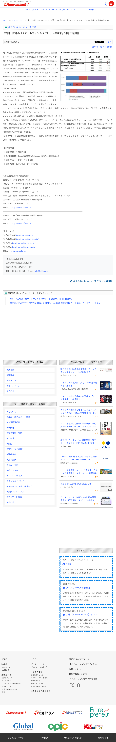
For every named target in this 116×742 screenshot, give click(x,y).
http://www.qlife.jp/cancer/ (24, 243)
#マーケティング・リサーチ (19, 486)
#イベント (11, 380)
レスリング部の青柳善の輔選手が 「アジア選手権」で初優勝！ (78, 398)
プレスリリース (18, 20)
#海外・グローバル (15, 492)
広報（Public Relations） (10, 689)
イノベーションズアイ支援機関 (83, 679)
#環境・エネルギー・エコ (18, 417)
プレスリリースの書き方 (78, 587)
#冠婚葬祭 (11, 454)
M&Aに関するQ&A (37, 683)
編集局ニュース (7, 678)
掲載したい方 (75, 669)
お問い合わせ (103, 738)
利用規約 (44, 738)
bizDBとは (5, 670)
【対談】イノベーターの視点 (11, 683)
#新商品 (10, 375)
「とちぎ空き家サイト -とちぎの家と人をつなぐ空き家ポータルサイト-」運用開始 (78, 471)
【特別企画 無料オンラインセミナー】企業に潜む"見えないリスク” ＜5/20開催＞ (58, 9)
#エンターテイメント (16, 476)
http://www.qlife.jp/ (24, 235)
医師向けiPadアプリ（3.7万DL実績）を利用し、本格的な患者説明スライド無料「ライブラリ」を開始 (55, 303)
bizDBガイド (6, 667)
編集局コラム (6, 686)
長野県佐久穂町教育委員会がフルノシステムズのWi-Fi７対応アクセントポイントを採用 (78, 412)
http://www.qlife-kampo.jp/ (24, 247)
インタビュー (6, 681)
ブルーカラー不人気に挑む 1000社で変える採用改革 (78, 384)
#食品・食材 (12, 465)
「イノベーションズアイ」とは (83, 664)
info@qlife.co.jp (41, 271)
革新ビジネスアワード (79, 659)
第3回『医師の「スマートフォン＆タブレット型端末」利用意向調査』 (41, 299)
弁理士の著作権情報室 (40, 691)
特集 (3, 692)
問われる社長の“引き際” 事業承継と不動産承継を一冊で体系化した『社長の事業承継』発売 (78, 425)
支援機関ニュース (37, 675)
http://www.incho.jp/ (17, 251)
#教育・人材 (12, 470)
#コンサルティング (15, 481)
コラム (34, 659)
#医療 (9, 444)
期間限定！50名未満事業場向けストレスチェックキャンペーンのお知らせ (78, 370)
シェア (109, 42)
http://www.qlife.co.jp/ (21, 207)
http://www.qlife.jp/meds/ (27, 239)
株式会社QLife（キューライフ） (22, 27)
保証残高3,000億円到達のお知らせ (75, 484)
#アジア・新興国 (14, 497)
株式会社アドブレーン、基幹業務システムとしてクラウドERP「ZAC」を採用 (78, 441)
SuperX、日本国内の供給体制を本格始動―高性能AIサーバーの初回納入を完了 (78, 458)
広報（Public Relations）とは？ (81, 614)
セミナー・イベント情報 (39, 678)
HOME (4, 659)
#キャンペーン (13, 386)
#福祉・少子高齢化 (15, 449)
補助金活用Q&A (36, 681)
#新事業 (10, 370)
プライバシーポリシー (16, 738)
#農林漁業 (11, 460)
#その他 (10, 391)
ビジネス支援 (36, 672)
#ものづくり (12, 412)
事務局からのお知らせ (73, 738)
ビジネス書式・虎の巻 (38, 686)
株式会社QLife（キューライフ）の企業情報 (92, 281)
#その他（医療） (106, 47)
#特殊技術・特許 (14, 433)
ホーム (5, 20)
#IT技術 (95, 47)
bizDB (69, 564)
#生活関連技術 (13, 422)
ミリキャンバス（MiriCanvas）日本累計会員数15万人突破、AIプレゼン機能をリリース (78, 499)
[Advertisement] (58, 328)
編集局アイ (6, 675)
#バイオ (10, 438)
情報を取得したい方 (78, 674)
